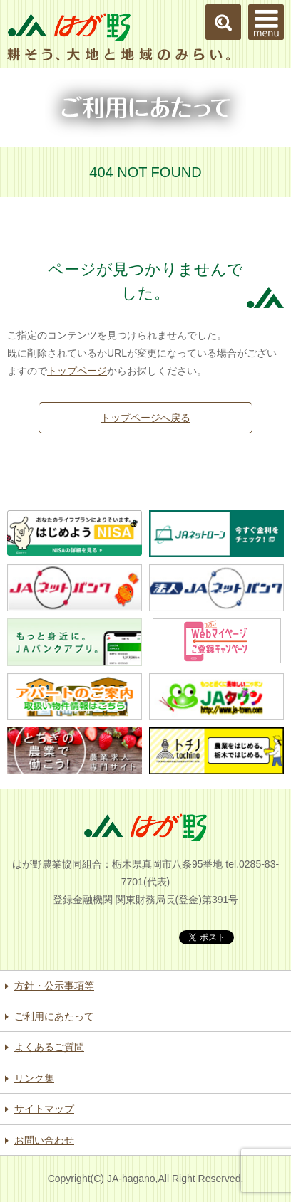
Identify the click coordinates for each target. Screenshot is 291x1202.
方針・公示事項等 (54, 985)
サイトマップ (44, 1108)
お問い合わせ (44, 1140)
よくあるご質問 (49, 1047)
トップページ (77, 370)
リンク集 (34, 1078)
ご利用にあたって (54, 1016)
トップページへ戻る (145, 417)
